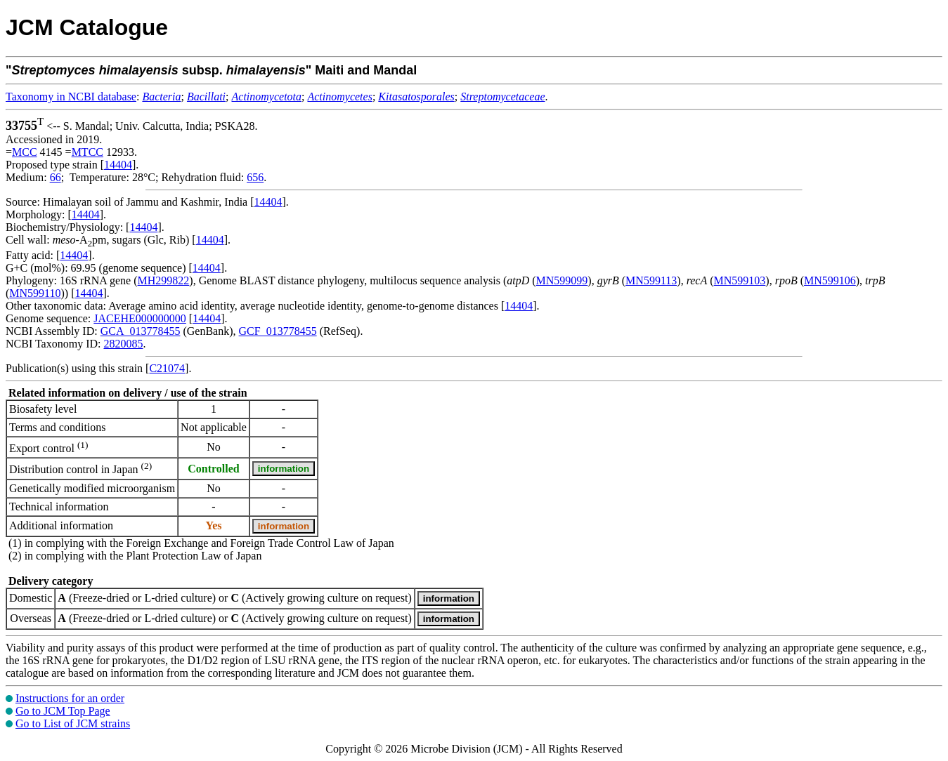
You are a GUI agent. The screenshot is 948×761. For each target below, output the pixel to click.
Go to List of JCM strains (72, 723)
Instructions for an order (69, 698)
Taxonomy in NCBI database (71, 96)
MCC (24, 152)
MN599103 (740, 280)
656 (255, 177)
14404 (118, 165)
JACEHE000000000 (139, 318)
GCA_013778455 (140, 331)
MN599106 (830, 280)
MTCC (87, 152)
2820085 (123, 344)
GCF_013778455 (278, 331)
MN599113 (651, 280)
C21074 (167, 368)
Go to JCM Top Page (62, 711)
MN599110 (34, 293)
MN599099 (562, 280)
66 (55, 177)
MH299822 (164, 280)
